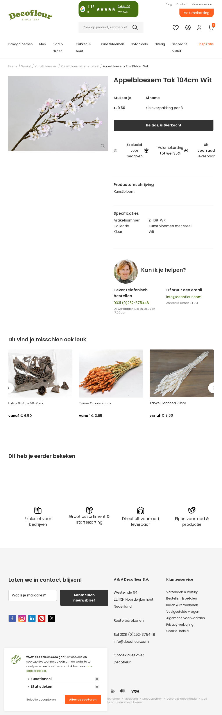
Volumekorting (196, 12)
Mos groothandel (108, 698)
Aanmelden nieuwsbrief (84, 597)
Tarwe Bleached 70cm (168, 403)
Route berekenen (129, 620)
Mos (42, 44)
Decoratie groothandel (182, 698)
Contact (182, 4)
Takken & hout (83, 47)
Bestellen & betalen (183, 599)
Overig (159, 44)
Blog (169, 4)
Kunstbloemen (112, 44)
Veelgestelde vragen (184, 613)
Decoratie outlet (179, 47)
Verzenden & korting (184, 591)
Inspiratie (206, 44)
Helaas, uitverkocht (163, 125)
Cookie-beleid (178, 634)
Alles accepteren (83, 699)
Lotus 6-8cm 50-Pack (25, 403)
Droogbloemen (20, 44)
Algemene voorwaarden (187, 620)
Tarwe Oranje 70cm (95, 403)
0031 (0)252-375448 (131, 302)
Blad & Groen (57, 47)
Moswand (131, 698)
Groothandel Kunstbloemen (124, 702)
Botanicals (139, 44)
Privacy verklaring (181, 627)
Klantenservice (201, 4)
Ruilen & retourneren (184, 606)
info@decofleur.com (183, 296)
